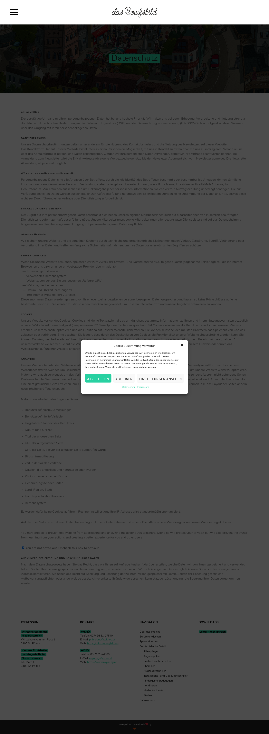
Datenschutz (128, 387)
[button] (182, 345)
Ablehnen (124, 379)
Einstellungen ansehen (160, 379)
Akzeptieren (98, 379)
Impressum (143, 387)
